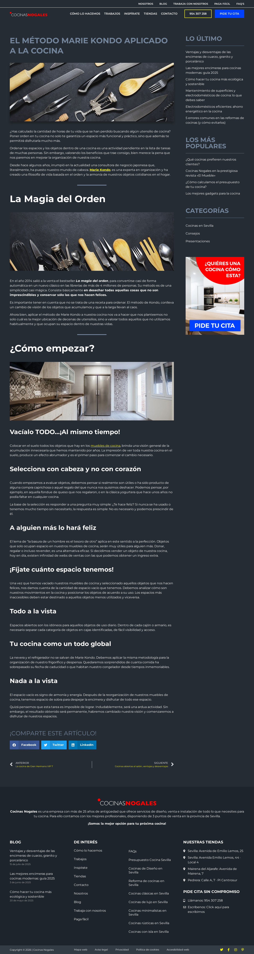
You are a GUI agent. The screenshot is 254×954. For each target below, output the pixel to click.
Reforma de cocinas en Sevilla (146, 883)
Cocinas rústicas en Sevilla (149, 923)
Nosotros (81, 893)
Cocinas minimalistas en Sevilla (147, 912)
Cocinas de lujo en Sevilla (148, 902)
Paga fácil (81, 919)
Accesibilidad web (178, 949)
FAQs (133, 851)
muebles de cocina (105, 446)
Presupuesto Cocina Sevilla (150, 860)
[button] (24, 745)
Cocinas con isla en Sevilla (149, 932)
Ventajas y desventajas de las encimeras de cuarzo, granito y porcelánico (209, 56)
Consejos (193, 233)
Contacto (81, 885)
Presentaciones (198, 241)
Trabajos (80, 859)
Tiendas (80, 876)
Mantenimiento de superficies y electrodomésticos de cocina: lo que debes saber (214, 95)
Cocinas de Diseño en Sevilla (145, 870)
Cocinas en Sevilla (199, 225)
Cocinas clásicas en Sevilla (149, 893)
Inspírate (81, 868)
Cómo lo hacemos (88, 850)
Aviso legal (101, 949)
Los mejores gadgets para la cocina (213, 193)
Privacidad (122, 949)
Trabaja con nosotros (90, 910)
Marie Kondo (100, 170)
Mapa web (80, 949)
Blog (77, 902)
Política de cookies (147, 949)
